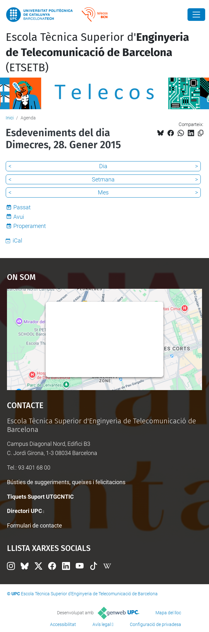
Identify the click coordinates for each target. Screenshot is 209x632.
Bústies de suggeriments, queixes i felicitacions (66, 482)
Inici (10, 117)
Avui (18, 216)
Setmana (103, 179)
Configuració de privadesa (155, 624)
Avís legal (101, 624)
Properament (29, 226)
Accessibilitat (63, 624)
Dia (103, 166)
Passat (22, 207)
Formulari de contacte (34, 525)
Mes (103, 192)
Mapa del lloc (168, 612)
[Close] (196, 14)
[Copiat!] (200, 133)
